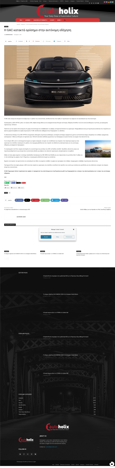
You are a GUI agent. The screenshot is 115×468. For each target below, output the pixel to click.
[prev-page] (5, 259)
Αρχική (18, 24)
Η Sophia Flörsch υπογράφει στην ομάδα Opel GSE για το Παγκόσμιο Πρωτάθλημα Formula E (65, 276)
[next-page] (8, 259)
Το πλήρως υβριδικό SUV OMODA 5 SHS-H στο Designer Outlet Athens (20, 253)
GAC (9, 192)
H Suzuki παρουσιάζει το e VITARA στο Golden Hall (52, 253)
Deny (57, 237)
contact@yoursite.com (51, 447)
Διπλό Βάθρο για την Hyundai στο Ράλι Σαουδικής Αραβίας (95, 209)
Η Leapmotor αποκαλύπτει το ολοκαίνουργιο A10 (17, 209)
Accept (46, 237)
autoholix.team (9, 34)
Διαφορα (23, 24)
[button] (73, 229)
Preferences (69, 237)
